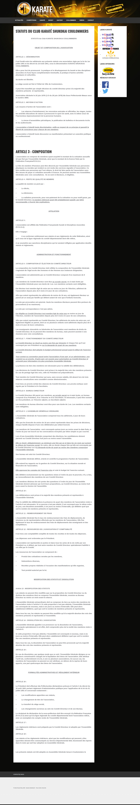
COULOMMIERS (71, 20)
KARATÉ (42, 20)
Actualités (19, 20)
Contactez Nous (18, 774)
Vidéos (81, 20)
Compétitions (31, 20)
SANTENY (60, 20)
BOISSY (50, 20)
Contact (91, 20)
